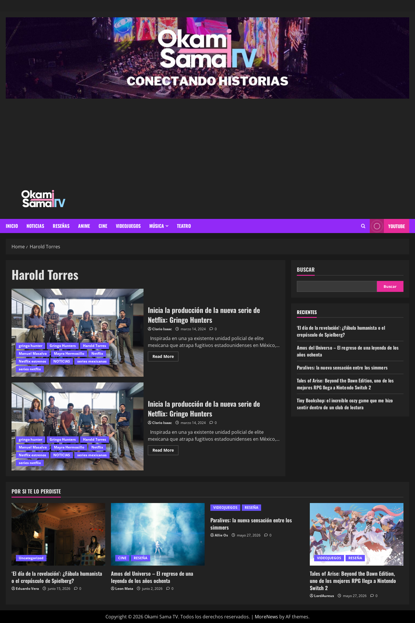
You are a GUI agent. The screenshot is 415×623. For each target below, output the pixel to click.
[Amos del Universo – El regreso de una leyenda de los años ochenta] (158, 534)
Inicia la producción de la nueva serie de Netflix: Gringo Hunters (78, 333)
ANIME (84, 225)
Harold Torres (94, 345)
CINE (103, 225)
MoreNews (266, 616)
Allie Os (221, 535)
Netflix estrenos (32, 361)
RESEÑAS (61, 225)
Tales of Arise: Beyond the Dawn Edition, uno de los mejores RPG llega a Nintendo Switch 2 (345, 384)
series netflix (30, 369)
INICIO (12, 225)
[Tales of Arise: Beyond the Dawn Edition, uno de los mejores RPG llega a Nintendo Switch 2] (356, 534)
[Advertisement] (207, 142)
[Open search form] (363, 225)
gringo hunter (30, 345)
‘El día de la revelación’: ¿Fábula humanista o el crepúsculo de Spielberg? (341, 331)
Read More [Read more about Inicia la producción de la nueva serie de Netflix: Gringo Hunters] (165, 355)
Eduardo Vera (27, 588)
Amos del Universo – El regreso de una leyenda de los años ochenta (152, 577)
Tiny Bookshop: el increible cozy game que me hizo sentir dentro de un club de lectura (345, 404)
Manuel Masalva (33, 353)
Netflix (97, 353)
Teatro (184, 225)
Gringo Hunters (63, 345)
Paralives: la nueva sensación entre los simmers (342, 367)
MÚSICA (156, 225)
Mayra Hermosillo (69, 353)
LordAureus (324, 595)
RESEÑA (140, 558)
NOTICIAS (35, 225)
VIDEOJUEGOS (128, 225)
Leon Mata (124, 588)
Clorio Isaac (162, 328)
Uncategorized (31, 558)
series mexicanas (92, 361)
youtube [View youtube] (387, 226)
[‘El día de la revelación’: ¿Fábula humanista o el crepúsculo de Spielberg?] (58, 534)
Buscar (306, 269)
